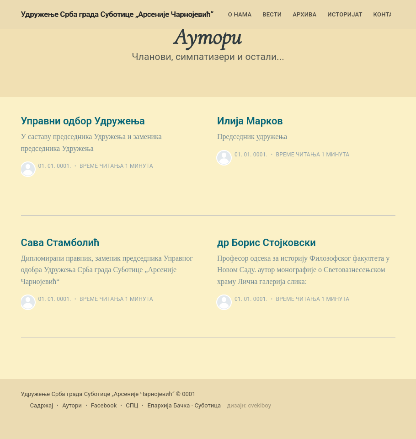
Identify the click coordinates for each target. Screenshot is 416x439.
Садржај (41, 405)
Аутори (72, 405)
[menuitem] (240, 15)
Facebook (104, 405)
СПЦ (132, 405)
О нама (239, 14)
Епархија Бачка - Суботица (184, 405)
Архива (304, 14)
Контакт (387, 14)
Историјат (344, 14)
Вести (272, 14)
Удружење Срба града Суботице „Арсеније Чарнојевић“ (117, 14)
